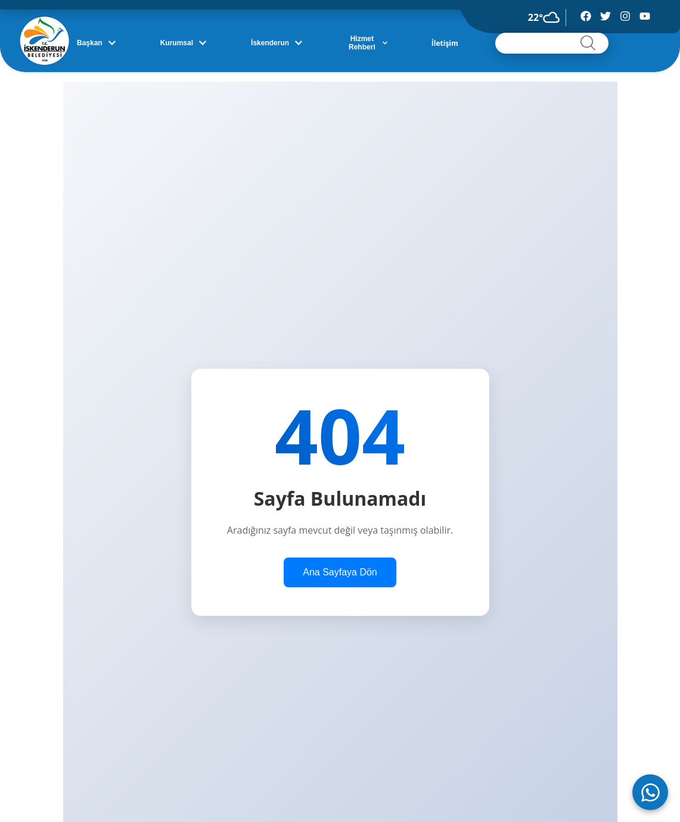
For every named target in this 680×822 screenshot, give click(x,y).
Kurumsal (183, 43)
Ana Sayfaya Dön (340, 572)
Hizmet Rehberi (368, 43)
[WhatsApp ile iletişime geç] (650, 792)
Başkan (96, 43)
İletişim (444, 43)
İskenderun (277, 43)
